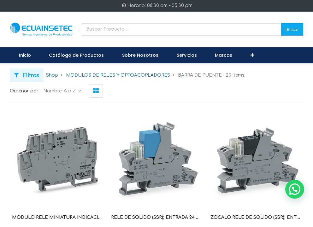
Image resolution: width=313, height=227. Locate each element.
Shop (52, 75)
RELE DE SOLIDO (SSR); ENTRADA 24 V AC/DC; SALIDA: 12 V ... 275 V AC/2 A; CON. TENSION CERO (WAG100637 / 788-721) (156, 217)
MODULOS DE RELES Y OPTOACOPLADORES (118, 75)
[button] (252, 55)
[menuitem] (25, 55)
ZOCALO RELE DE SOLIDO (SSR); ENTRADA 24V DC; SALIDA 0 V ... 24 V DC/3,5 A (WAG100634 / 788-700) (255, 217)
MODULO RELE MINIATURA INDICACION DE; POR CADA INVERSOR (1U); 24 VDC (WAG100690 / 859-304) (57, 217)
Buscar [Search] (292, 29)
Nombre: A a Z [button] (60, 91)
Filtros (26, 75)
